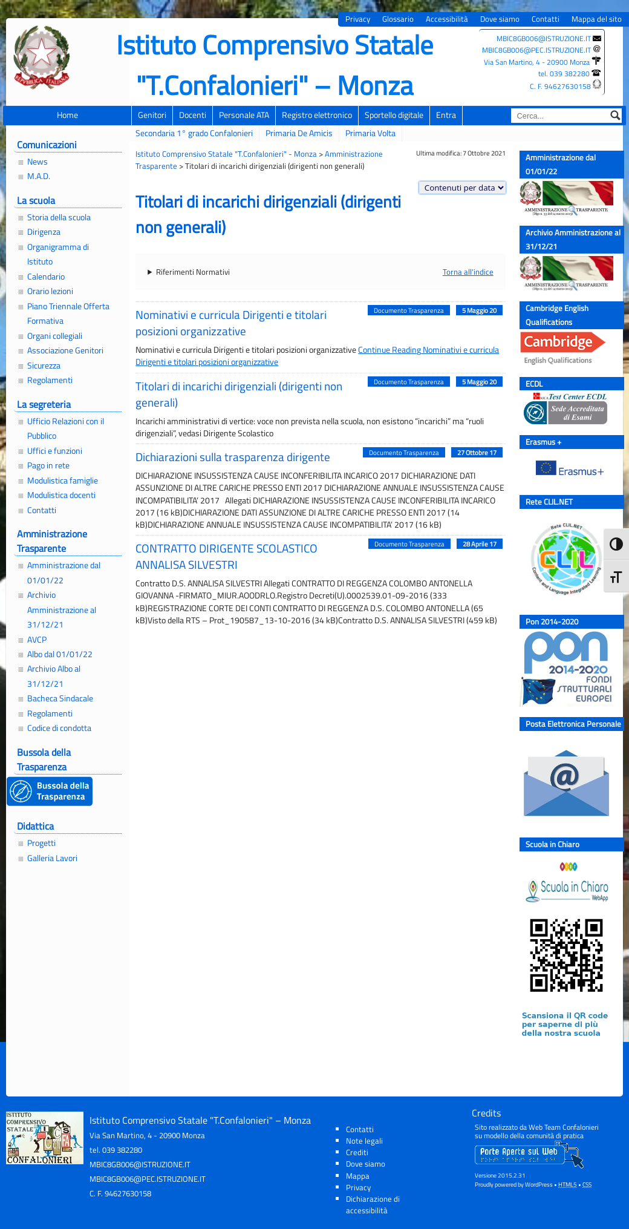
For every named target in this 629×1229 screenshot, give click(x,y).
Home (67, 115)
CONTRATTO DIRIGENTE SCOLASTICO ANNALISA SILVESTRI (226, 556)
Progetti (41, 843)
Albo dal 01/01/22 (60, 654)
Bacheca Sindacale (60, 698)
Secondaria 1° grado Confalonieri (194, 133)
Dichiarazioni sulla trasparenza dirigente (232, 456)
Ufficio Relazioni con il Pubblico (65, 428)
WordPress (539, 1184)
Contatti (545, 19)
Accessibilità (447, 19)
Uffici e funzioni (54, 450)
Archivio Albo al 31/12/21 (53, 676)
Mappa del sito (597, 19)
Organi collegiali (54, 335)
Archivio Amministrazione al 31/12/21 (61, 609)
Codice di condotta (59, 728)
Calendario (46, 276)
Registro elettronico (317, 115)
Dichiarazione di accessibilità (373, 1204)
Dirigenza (43, 231)
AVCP (37, 639)
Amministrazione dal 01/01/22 (63, 572)
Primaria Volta (370, 133)
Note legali (364, 1141)
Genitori (152, 115)
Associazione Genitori (65, 350)
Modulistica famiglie (62, 480)
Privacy (357, 19)
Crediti (357, 1152)
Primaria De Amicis (299, 133)
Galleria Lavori (52, 858)
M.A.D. (38, 176)
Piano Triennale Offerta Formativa (68, 313)
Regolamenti (50, 380)
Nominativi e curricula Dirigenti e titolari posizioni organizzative (231, 322)
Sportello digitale (394, 115)
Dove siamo (500, 19)
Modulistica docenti (61, 495)
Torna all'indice (468, 272)
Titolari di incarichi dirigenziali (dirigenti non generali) (238, 394)
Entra (446, 115)
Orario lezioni (50, 291)
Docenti (192, 115)
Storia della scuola (59, 217)
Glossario (398, 19)
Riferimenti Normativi (193, 272)
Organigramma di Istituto (58, 254)
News (37, 161)
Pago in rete (48, 465)
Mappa (358, 1176)
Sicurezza (43, 365)
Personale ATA (244, 115)
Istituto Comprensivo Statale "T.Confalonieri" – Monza (274, 64)
